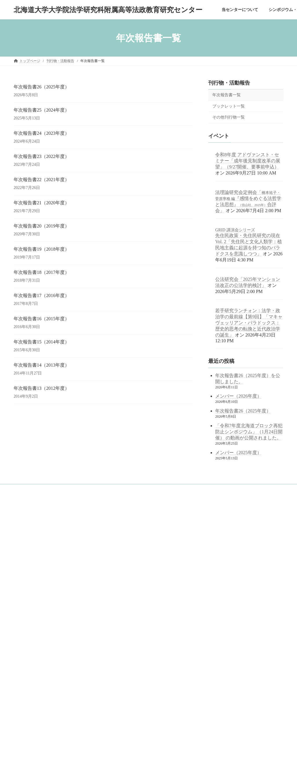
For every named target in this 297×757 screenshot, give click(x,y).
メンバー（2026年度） (238, 396)
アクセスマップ (33, 581)
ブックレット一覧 (228, 106)
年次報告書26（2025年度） (41, 86)
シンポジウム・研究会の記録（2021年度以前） (57, 601)
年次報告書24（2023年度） (41, 133)
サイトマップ (27, 671)
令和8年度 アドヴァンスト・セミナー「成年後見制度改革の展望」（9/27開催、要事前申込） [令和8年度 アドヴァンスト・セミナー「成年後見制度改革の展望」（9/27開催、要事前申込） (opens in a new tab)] (247, 160)
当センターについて (32, 530)
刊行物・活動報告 (229, 83)
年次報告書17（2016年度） (41, 295)
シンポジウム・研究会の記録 (39, 591)
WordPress (98, 747)
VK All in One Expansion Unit (164, 747)
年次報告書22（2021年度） (41, 179)
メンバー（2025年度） (238, 452)
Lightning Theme (126, 747)
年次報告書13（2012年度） (41, 388)
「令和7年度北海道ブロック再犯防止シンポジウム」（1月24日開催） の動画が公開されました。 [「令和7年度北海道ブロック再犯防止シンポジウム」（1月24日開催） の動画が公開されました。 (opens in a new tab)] (248, 431)
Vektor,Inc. (198, 747)
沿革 (24, 560)
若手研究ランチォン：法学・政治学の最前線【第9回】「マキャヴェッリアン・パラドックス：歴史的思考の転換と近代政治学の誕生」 (248, 323)
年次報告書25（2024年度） (41, 110)
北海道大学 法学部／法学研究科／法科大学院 (145, 551)
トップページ (27, 520)
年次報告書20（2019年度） (41, 225)
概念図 (26, 550)
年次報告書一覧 (226, 95)
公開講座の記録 (33, 611)
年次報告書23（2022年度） (41, 156)
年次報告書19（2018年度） (41, 249)
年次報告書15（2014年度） (41, 341)
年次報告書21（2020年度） (41, 202)
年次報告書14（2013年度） (41, 365)
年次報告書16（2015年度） (41, 318)
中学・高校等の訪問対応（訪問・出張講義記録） (55, 661)
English (22, 681)
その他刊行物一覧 (228, 117)
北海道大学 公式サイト (126, 566)
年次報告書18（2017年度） (41, 272)
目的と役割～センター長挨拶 (43, 540)
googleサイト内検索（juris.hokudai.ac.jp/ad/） (140, 518)
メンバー (28, 571)
